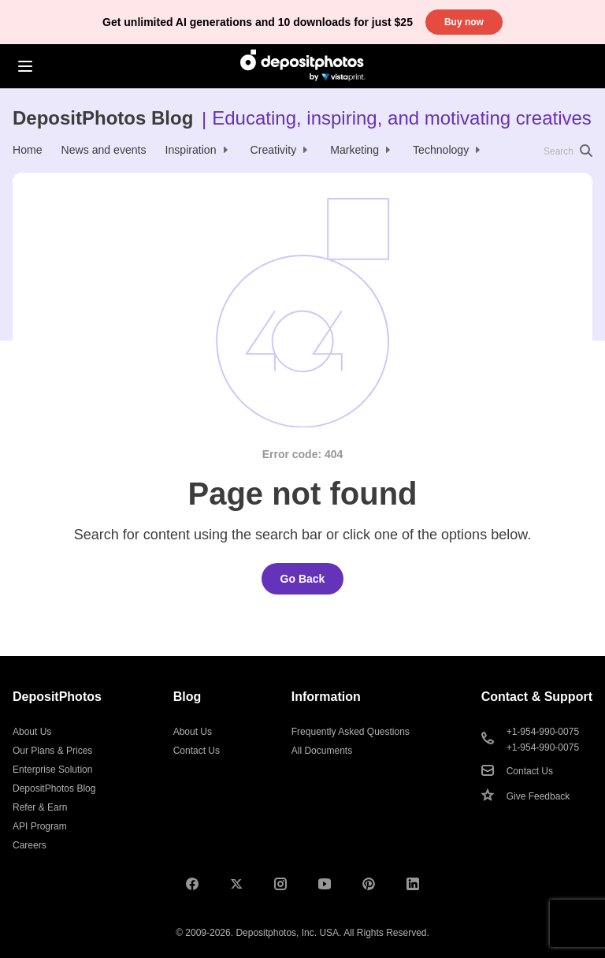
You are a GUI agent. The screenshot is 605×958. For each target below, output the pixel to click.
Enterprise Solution (52, 769)
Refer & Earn (40, 807)
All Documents (321, 750)
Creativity (274, 150)
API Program (40, 826)
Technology (441, 150)
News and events (104, 150)
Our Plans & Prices (52, 750)
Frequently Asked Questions (350, 731)
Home (28, 150)
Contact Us (196, 750)
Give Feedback (538, 796)
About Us (32, 731)
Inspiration (191, 150)
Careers (29, 845)
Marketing (354, 150)
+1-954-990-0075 (543, 731)
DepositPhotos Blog (103, 118)
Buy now (464, 22)
